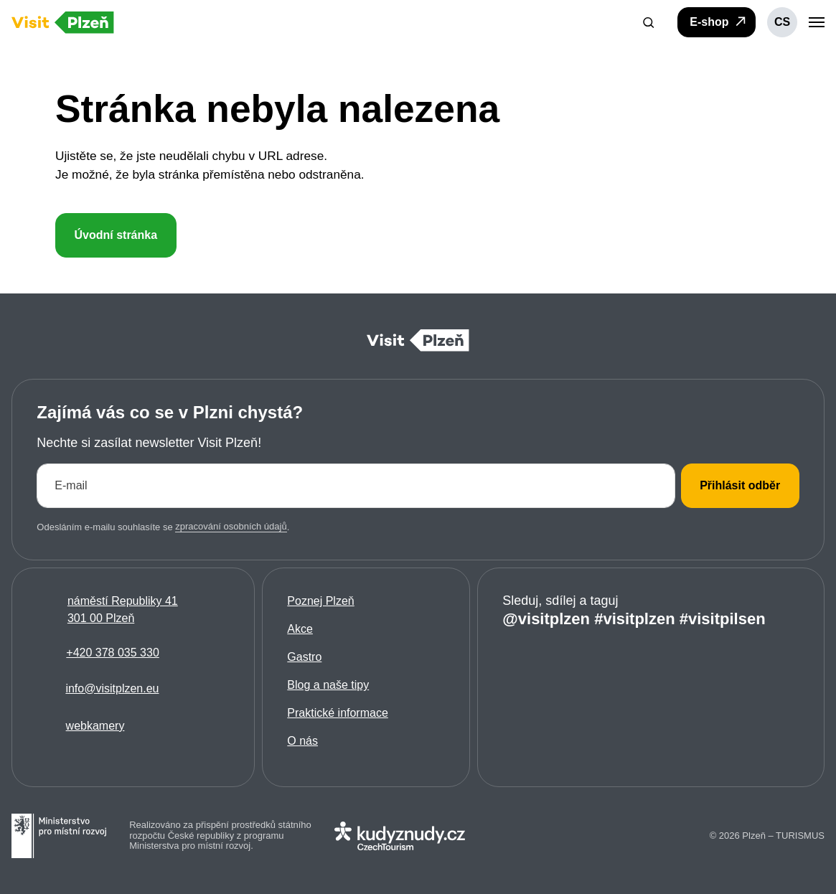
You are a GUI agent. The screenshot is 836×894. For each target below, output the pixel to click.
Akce (300, 629)
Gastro (304, 657)
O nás (302, 741)
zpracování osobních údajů (230, 526)
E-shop (719, 21)
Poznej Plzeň (320, 601)
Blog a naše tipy (328, 685)
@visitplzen (546, 618)
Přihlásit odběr (740, 485)
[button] (648, 22)
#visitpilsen (723, 618)
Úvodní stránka (115, 235)
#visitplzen (634, 618)
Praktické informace (337, 713)
